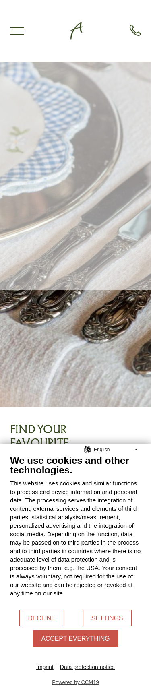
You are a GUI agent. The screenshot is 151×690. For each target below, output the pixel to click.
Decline (41, 618)
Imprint (45, 667)
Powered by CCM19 (75, 682)
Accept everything (75, 638)
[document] (75, 532)
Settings (107, 618)
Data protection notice (87, 667)
